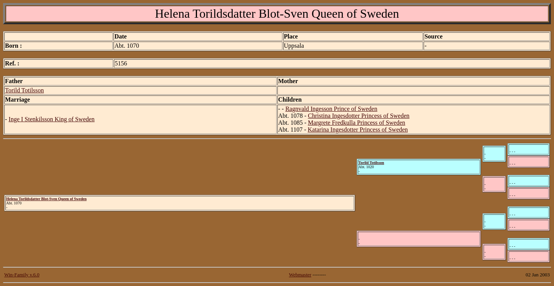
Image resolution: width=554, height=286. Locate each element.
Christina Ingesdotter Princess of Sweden (358, 115)
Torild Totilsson (24, 90)
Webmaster (300, 275)
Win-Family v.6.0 (21, 275)
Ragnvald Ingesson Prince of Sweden (331, 108)
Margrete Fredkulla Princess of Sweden (356, 122)
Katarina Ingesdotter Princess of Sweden (358, 129)
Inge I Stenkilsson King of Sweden (51, 119)
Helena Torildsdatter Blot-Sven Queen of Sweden (46, 199)
